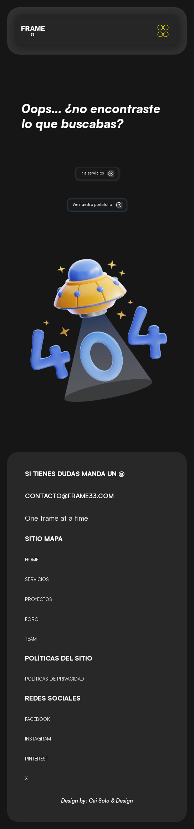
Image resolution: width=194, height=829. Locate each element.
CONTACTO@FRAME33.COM (69, 496)
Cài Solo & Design (111, 800)
